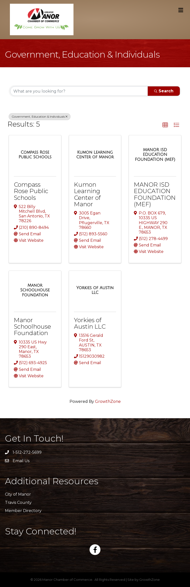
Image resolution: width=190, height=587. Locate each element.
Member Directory (23, 510)
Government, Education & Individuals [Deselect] (40, 116)
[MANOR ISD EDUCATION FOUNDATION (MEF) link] (155, 154)
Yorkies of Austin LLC (90, 323)
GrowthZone (108, 401)
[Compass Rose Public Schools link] (35, 155)
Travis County (18, 502)
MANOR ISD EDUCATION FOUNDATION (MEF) (155, 194)
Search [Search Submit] (163, 91)
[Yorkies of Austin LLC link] (95, 290)
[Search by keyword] (79, 91)
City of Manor (18, 494)
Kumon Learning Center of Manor (87, 194)
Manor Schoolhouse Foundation (32, 326)
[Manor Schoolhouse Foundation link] (35, 290)
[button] (165, 125)
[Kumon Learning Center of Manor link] (95, 155)
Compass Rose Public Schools (31, 191)
